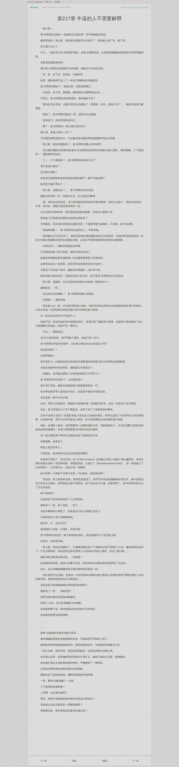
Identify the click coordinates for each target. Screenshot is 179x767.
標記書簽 (124, 7)
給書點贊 (131, 7)
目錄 (74, 761)
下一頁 (135, 761)
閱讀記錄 (146, 7)
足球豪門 (57, 2)
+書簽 (105, 761)
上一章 (43, 761)
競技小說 (48, 2)
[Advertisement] (89, 732)
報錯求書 (138, 7)
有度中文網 (38, 2)
